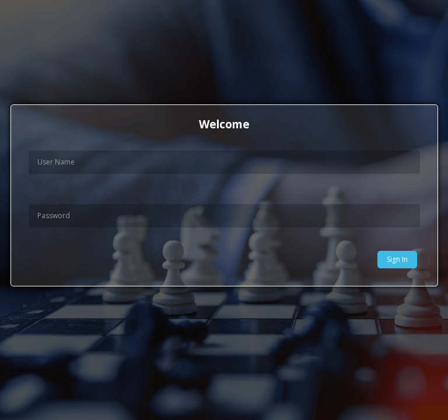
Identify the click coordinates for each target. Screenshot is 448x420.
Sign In (397, 259)
